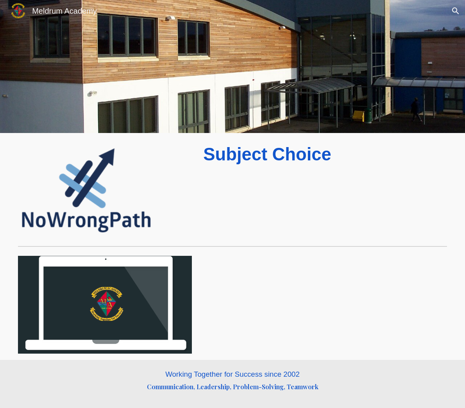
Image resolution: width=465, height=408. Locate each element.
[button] (455, 11)
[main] (323, 154)
